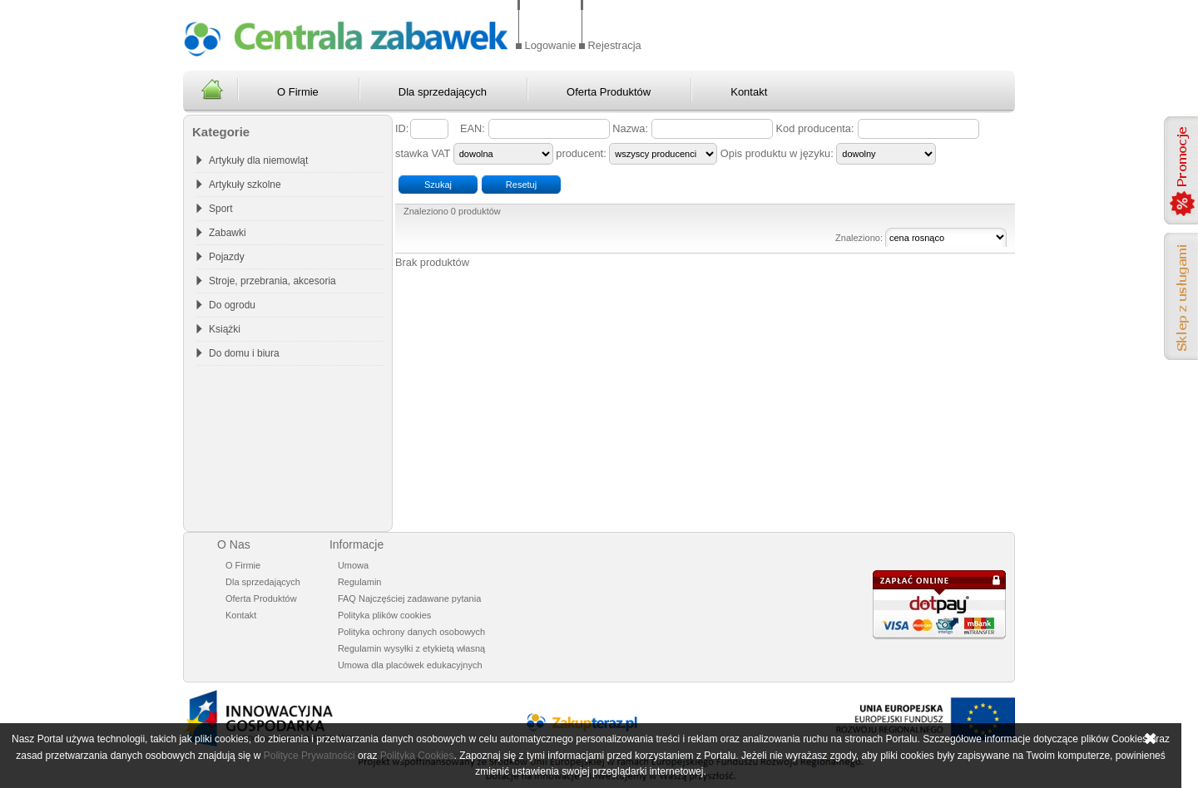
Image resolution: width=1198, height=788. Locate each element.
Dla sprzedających (443, 92)
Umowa (353, 565)
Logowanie (551, 45)
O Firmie (298, 92)
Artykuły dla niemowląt (258, 160)
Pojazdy (227, 257)
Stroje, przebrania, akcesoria (272, 281)
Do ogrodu (232, 305)
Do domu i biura (244, 353)
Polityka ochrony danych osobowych (411, 632)
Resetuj (521, 185)
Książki (224, 329)
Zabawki (227, 233)
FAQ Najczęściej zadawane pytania (409, 598)
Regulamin (360, 582)
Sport (221, 208)
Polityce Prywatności (309, 755)
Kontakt (748, 92)
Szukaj (438, 185)
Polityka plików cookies (385, 615)
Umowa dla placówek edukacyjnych (410, 665)
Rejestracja (614, 45)
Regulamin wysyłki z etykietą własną (411, 648)
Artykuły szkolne (245, 184)
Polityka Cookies (417, 755)
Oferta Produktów (609, 92)
